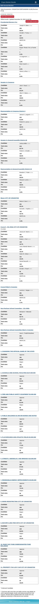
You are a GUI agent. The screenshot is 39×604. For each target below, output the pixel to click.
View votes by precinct (7, 16)
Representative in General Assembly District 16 (16, 169)
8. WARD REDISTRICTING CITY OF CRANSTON (16, 501)
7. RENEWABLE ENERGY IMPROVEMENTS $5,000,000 (18, 480)
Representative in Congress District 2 (13, 111)
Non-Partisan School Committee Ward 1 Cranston (17, 330)
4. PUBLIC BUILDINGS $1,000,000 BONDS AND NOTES (19, 415)
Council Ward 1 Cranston (9, 287)
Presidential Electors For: (9, 22)
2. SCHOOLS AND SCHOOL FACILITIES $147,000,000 (18, 373)
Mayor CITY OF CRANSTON (10, 198)
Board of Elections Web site (16, 601)
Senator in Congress (7, 82)
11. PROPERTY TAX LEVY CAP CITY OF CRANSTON (18, 567)
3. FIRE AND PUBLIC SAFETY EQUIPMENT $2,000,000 (18, 394)
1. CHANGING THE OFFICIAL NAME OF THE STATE (17, 351)
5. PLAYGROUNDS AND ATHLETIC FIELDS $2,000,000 (18, 437)
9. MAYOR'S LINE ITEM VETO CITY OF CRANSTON (17, 523)
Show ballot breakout (32, 21)
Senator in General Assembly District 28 (14, 140)
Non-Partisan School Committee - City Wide (15, 308)
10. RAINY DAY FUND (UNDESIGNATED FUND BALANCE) (16, 545)
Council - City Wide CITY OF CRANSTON (14, 227)
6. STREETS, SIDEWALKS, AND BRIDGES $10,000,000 (18, 458)
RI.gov (28, 601)
